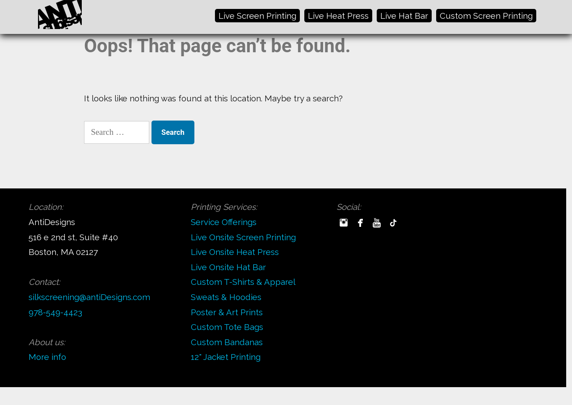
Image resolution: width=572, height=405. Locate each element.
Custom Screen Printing (486, 16)
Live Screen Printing (257, 16)
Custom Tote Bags (227, 327)
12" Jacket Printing (226, 357)
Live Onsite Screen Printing (243, 237)
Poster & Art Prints (227, 312)
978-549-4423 (55, 312)
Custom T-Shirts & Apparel (243, 282)
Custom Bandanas (227, 342)
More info (47, 357)
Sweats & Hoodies (226, 297)
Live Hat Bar (404, 16)
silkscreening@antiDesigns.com (89, 297)
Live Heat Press (338, 16)
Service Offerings (224, 222)
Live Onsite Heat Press (235, 252)
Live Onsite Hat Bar (228, 267)
